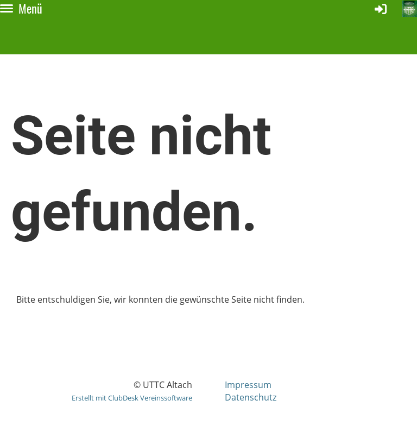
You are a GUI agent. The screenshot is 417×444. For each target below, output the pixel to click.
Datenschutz (250, 397)
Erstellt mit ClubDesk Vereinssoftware (132, 398)
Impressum (248, 385)
